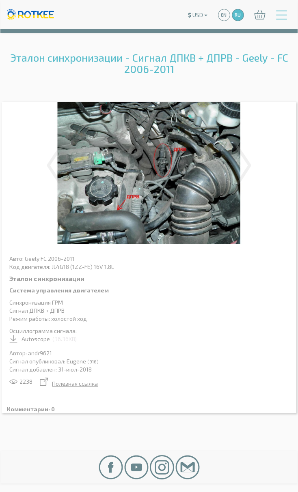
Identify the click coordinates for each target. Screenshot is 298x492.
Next (243, 165)
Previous (54, 165)
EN (224, 14)
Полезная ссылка (69, 383)
